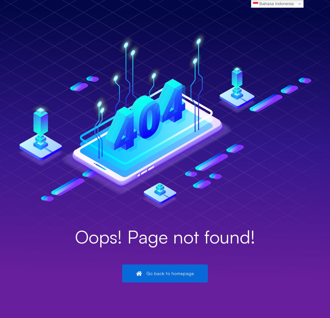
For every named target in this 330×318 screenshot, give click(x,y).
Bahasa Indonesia (273, 3)
